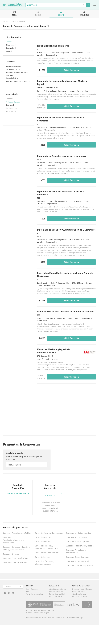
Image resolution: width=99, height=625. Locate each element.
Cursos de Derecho (43, 541)
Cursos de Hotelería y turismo (47, 553)
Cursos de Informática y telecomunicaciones (44, 562)
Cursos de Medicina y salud (77, 541)
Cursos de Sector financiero (77, 557)
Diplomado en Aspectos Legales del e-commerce (61, 156)
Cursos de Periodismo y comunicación (76, 551)
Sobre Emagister (32, 589)
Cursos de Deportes (43, 537)
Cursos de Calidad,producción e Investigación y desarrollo (16, 548)
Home (5, 21)
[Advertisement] (66, 415)
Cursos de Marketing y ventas (78, 533)
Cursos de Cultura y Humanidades (49, 533)
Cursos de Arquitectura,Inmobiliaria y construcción (14, 540)
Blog (28, 591)
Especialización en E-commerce (53, 45)
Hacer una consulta (18, 493)
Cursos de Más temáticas (76, 537)
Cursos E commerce (18, 21)
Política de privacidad (57, 594)
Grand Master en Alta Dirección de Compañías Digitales (65, 311)
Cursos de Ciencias (11, 554)
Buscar (88, 5)
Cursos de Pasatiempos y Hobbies (80, 546)
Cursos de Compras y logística (15, 558)
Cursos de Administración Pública (17, 533)
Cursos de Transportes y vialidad (79, 565)
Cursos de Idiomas (42, 557)
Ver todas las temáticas (34, 594)
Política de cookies (56, 596)
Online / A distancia (13, 102)
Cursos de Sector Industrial (77, 561)
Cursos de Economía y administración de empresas (46, 547)
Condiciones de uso (56, 591)
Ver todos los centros (79, 596)
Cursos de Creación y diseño (15, 562)
